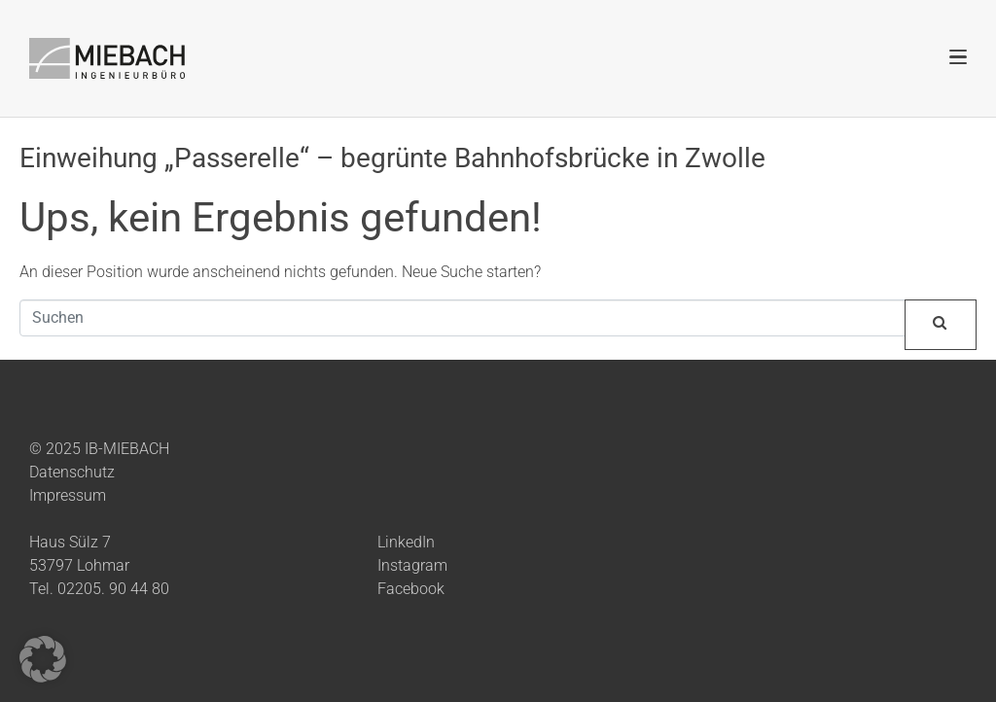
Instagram (412, 565)
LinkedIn (406, 542)
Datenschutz (72, 472)
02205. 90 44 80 (113, 588)
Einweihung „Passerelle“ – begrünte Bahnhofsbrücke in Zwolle (392, 158)
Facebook (411, 588)
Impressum (67, 495)
